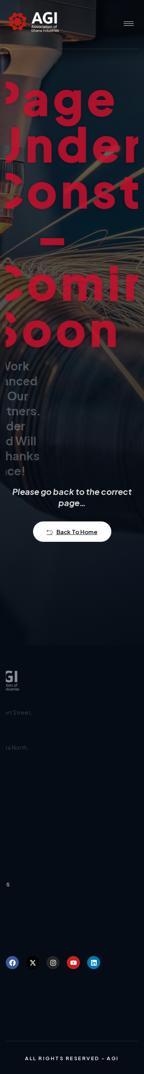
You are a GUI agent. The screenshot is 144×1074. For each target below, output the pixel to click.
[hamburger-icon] (128, 23)
